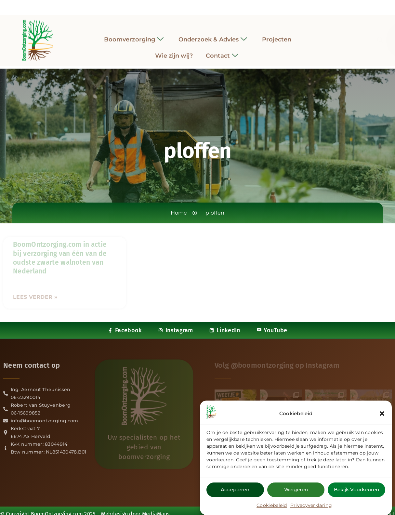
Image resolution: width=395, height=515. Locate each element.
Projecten (276, 34)
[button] (382, 414)
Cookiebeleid (272, 506)
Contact (222, 51)
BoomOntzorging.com (57, 505)
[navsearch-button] (323, 35)
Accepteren (235, 490)
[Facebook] (179, 6)
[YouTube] (215, 6)
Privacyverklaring (311, 506)
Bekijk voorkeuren (356, 490)
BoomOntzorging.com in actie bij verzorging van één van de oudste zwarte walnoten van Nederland (60, 257)
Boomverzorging (134, 35)
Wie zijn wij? (174, 51)
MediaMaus (156, 505)
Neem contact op (31, 365)
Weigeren (296, 490)
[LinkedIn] (203, 6)
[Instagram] (191, 6)
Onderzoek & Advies (212, 35)
